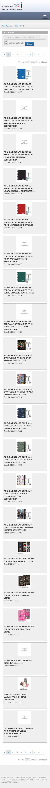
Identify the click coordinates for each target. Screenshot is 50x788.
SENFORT (19, 26)
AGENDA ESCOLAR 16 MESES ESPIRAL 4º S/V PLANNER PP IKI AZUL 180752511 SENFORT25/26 (18, 86)
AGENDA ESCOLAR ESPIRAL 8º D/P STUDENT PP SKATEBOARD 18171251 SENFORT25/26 (18, 527)
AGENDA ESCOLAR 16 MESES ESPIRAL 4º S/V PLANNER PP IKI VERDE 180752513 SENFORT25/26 (19, 290)
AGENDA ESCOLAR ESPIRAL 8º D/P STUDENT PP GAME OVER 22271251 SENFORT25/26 (18, 358)
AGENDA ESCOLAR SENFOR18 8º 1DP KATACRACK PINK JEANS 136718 (19, 629)
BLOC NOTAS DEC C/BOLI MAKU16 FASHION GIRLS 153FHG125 (15, 697)
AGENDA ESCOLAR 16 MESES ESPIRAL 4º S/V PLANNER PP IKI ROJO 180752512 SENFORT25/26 (18, 222)
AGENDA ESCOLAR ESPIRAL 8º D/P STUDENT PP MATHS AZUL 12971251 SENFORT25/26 (18, 425)
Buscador (9, 32)
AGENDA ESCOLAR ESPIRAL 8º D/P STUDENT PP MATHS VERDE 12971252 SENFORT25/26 (18, 459)
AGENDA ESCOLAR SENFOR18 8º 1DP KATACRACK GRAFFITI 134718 (19, 595)
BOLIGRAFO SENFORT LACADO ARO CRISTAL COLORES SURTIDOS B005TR (18, 731)
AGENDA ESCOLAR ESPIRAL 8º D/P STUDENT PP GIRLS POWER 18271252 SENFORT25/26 (18, 392)
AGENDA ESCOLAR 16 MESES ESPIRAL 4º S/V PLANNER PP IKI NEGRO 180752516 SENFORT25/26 (19, 188)
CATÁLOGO (7, 26)
